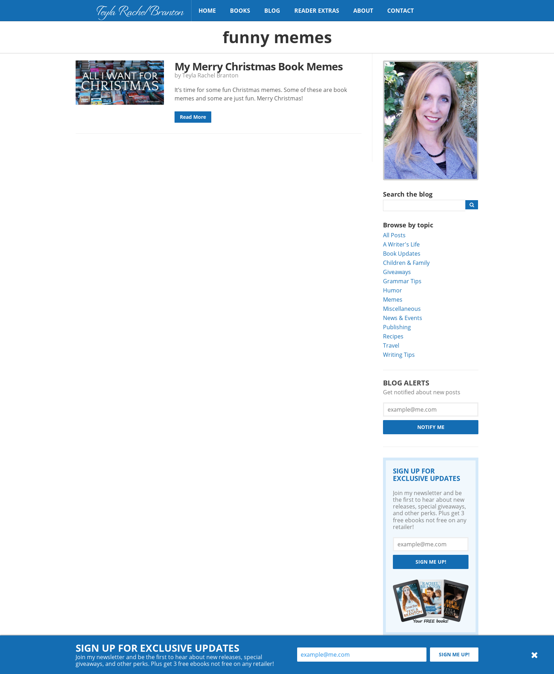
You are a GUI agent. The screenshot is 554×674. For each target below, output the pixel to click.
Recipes (393, 336)
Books (240, 10)
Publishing (397, 327)
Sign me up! (431, 561)
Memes (392, 299)
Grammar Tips (402, 281)
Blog (272, 10)
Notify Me (430, 427)
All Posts (394, 235)
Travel (391, 345)
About (363, 10)
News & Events (402, 317)
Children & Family (406, 262)
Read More (193, 117)
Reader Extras (316, 10)
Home (207, 10)
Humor (392, 290)
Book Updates (401, 253)
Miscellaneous (402, 308)
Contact (400, 10)
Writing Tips (399, 354)
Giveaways (397, 271)
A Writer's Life (401, 244)
